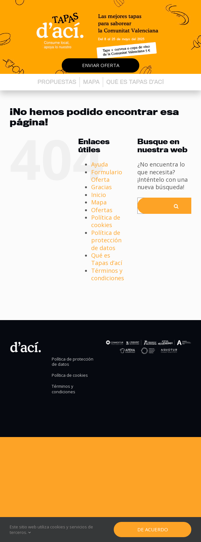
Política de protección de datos (106, 240)
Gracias (101, 187)
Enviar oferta (100, 65)
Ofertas (101, 210)
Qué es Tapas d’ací (135, 81)
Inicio (98, 195)
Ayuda (99, 164)
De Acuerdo (152, 529)
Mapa (91, 81)
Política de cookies (105, 221)
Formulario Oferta (106, 175)
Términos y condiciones (107, 274)
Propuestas (56, 81)
